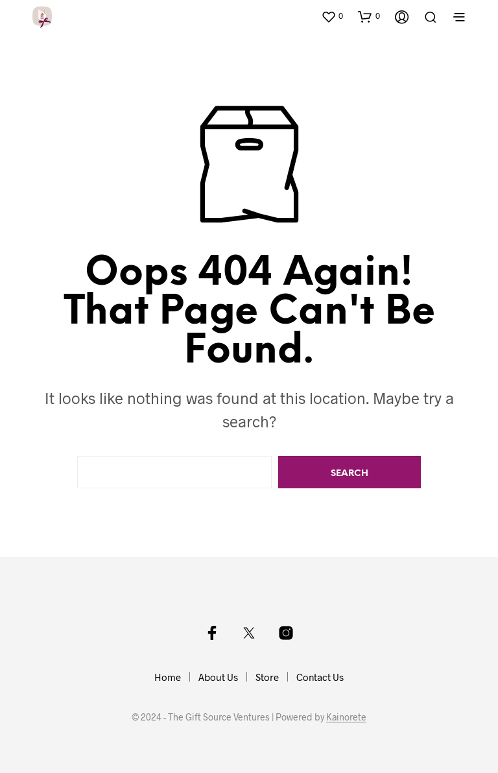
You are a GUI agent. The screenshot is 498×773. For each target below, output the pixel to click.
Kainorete (346, 717)
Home (167, 677)
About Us (218, 677)
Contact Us (320, 677)
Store (267, 677)
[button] (332, 16)
